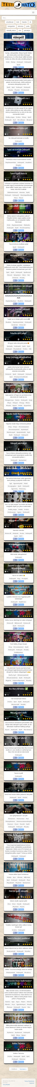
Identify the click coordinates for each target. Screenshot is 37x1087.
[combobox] (18, 18)
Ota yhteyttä (6, 1084)
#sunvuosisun (20, 819)
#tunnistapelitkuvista (26, 195)
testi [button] (17, 22)
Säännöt (31, 1083)
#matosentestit (11, 951)
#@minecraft (18, 623)
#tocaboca (27, 972)
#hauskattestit (17, 349)
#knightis (18, 165)
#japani (15, 405)
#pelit (18, 65)
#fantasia (9, 1007)
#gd (11, 483)
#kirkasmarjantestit (23, 675)
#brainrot (29, 120)
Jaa (15, 67)
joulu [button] (27, 26)
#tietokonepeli (11, 432)
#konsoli (9, 275)
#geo (13, 1002)
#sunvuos (10, 824)
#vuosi (16, 824)
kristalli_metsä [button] (11, 30)
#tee (29, 1007)
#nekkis (20, 509)
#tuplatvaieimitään (11, 162)
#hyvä (28, 880)
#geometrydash (17, 483)
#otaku (20, 405)
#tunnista (22, 192)
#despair (15, 403)
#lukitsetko (27, 225)
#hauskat (17, 90)
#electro (29, 1002)
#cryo (13, 1004)
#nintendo (15, 278)
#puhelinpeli (24, 429)
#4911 (21, 536)
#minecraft (22, 325)
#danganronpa (9, 400)
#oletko (9, 877)
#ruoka (22, 533)
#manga (21, 403)
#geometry (14, 489)
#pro (14, 877)
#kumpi (13, 62)
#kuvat (21, 198)
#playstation (17, 275)
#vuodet (22, 824)
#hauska (10, 90)
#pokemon (10, 1032)
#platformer (22, 602)
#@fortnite (27, 877)
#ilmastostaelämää (12, 678)
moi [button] (20, 30)
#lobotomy (22, 489)
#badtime (20, 301)
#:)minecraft (26, 623)
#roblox (18, 117)
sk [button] (30, 22)
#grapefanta (27, 405)
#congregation (12, 486)
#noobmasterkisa (25, 228)
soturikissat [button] (9, 22)
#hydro (23, 1002)
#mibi (7, 62)
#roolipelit (25, 578)
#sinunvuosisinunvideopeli (24, 821)
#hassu (24, 117)
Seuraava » (23, 1069)
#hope (9, 403)
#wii (28, 275)
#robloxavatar (12, 512)
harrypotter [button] (11, 26)
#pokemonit (18, 1032)
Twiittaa (20, 67)
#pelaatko (10, 346)
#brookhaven (21, 120)
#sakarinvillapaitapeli (19, 680)
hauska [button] (24, 22)
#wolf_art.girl (12, 675)
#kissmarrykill (15, 704)
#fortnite (19, 877)
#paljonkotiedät (21, 432)
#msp (10, 427)
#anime (17, 400)
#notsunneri (11, 819)
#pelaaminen (22, 460)
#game (19, 512)
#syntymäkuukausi (11, 301)
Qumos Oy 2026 (8, 1081)
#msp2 (15, 427)
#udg (30, 400)
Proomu (5, 1082)
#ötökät (25, 797)
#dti (30, 349)
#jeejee (24, 1035)
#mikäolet (15, 533)
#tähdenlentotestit (12, 192)
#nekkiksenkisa (18, 652)
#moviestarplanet (24, 427)
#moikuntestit (25, 90)
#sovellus (27, 951)
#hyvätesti (18, 883)
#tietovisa (22, 1059)
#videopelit (27, 62)
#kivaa (18, 1035)
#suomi (7, 730)
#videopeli (20, 62)
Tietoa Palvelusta (29, 1081)
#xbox (24, 275)
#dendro (7, 1004)
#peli (13, 87)
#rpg (18, 578)
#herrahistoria (28, 730)
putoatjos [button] (27, 30)
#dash (26, 483)
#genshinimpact (21, 1004)
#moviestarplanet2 (14, 429)
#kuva (16, 198)
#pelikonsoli (27, 272)
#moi (9, 904)
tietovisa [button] (20, 26)
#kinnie (28, 403)
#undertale (15, 325)
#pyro (18, 1002)
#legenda (8, 680)
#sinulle (19, 904)
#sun (27, 819)
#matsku (22, 278)
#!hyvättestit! (10, 883)
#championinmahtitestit (20, 377)
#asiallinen (29, 162)
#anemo (7, 1002)
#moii (13, 904)
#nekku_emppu (10, 117)
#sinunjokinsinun (10, 821)
